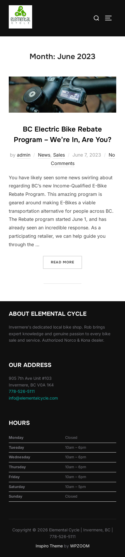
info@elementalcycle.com (33, 397)
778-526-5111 (22, 391)
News (44, 155)
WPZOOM (80, 545)
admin (23, 155)
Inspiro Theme (49, 545)
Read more (66, 262)
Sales (59, 155)
